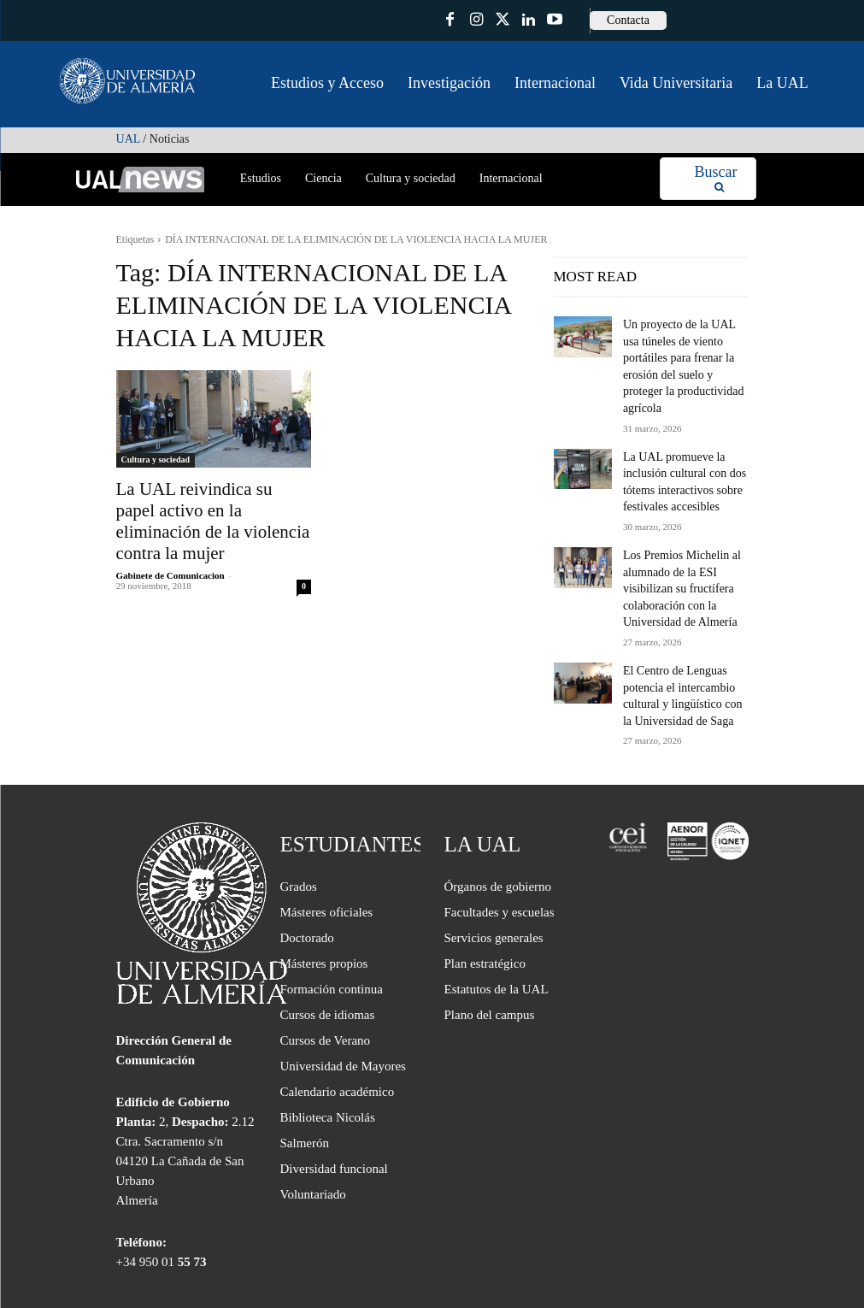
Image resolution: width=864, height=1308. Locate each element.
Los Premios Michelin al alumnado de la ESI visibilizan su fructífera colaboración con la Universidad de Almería (673, 544)
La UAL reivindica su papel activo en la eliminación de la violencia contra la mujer (201, 506)
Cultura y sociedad (156, 459)
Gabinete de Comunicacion (170, 546)
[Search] (715, 179)
